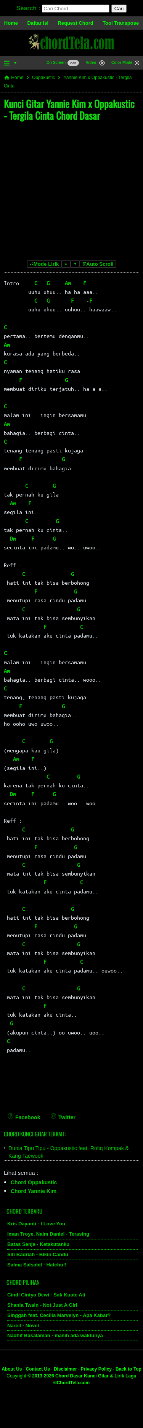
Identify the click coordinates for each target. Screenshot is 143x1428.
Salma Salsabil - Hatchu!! (36, 1265)
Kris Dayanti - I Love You (36, 1223)
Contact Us (38, 1369)
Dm (13, 538)
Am (68, 282)
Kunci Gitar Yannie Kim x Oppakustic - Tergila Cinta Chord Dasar (69, 109)
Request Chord (75, 23)
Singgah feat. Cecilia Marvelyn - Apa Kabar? (59, 1315)
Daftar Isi (37, 23)
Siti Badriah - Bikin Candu (37, 1254)
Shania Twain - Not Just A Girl (42, 1305)
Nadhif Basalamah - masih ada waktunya (55, 1335)
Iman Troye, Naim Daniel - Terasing (48, 1234)
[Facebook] (24, 1112)
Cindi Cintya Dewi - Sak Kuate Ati (46, 1295)
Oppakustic (43, 77)
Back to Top (128, 1369)
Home (11, 23)
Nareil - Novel (23, 1325)
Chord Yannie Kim (33, 1191)
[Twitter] (63, 1112)
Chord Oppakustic (34, 1182)
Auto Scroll (97, 264)
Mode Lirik (44, 264)
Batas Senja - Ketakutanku (38, 1244)
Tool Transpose (121, 23)
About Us (12, 1369)
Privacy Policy (96, 1369)
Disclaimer (65, 1369)
